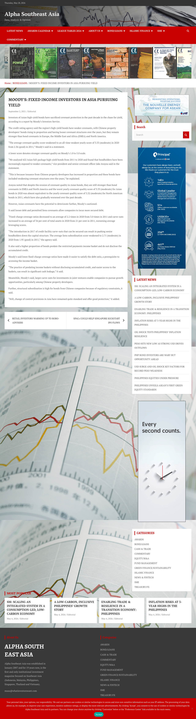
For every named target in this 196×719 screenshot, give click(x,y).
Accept (99, 714)
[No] (192, 708)
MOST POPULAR (19, 593)
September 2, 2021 (17, 111)
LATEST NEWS (15, 30)
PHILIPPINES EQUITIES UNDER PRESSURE (156, 378)
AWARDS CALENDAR (38, 30)
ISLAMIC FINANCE (140, 30)
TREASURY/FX (141, 586)
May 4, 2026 (12, 618)
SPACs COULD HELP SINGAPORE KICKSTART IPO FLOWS (96, 320)
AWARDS (139, 539)
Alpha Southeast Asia (32, 13)
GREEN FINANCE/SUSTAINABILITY (152, 567)
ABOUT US (94, 30)
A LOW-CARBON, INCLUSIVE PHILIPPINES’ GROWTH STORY (74, 606)
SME (159, 30)
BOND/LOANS (114, 30)
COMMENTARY (15, 39)
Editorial (32, 111)
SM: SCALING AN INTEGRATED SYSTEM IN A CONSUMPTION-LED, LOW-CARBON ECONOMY (26, 608)
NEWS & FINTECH (144, 577)
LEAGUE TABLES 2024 (69, 30)
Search (186, 134)
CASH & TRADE (142, 548)
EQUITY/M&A (141, 558)
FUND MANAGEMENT (145, 563)
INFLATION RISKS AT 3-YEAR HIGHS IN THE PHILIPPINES (165, 606)
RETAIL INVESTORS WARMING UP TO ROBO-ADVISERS (35, 320)
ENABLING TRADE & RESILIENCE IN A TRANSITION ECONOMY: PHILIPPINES (118, 608)
